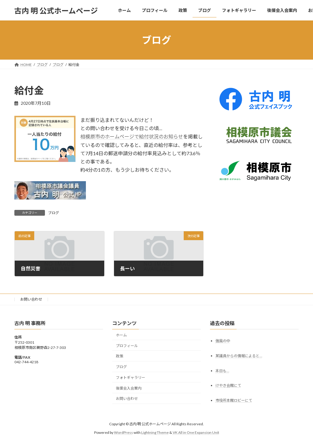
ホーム (121, 335)
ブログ (53, 213)
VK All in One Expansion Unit (196, 432)
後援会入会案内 (129, 388)
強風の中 (222, 341)
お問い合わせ (31, 299)
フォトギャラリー (130, 377)
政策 (119, 356)
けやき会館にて (228, 385)
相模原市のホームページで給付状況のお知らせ (131, 136)
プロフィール (127, 345)
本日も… (222, 370)
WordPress (123, 432)
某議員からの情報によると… (238, 355)
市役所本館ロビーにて (233, 400)
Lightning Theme (155, 432)
